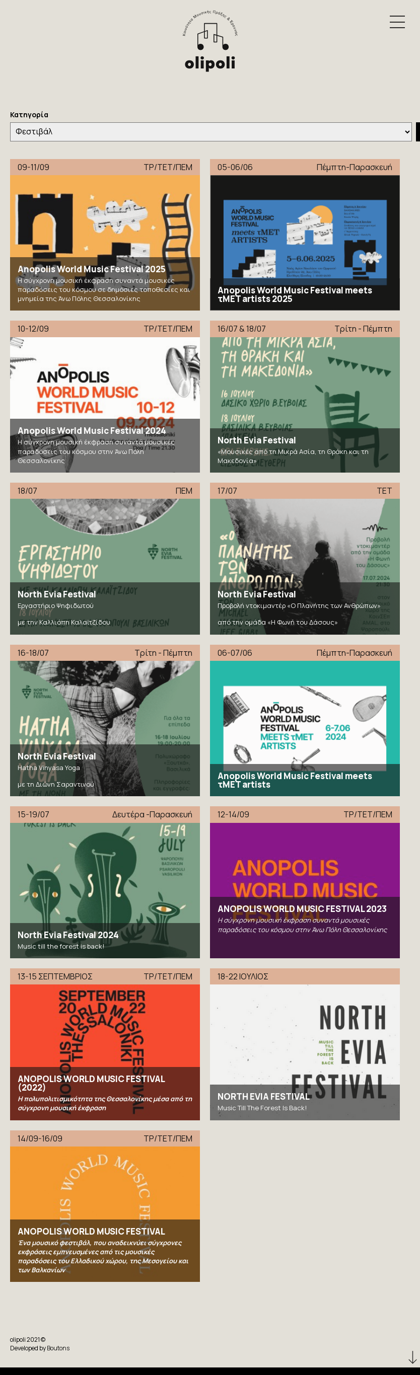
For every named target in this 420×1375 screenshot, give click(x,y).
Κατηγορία (29, 114)
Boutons (58, 1348)
